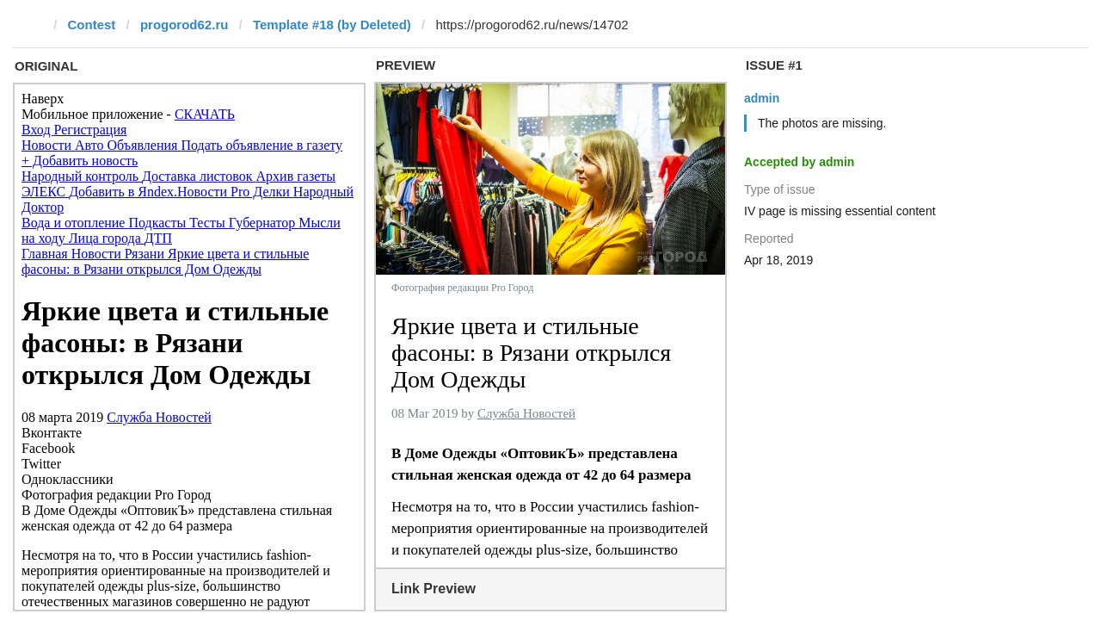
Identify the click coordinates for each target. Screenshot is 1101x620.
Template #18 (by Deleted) (332, 24)
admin (761, 98)
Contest (92, 24)
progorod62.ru (184, 24)
